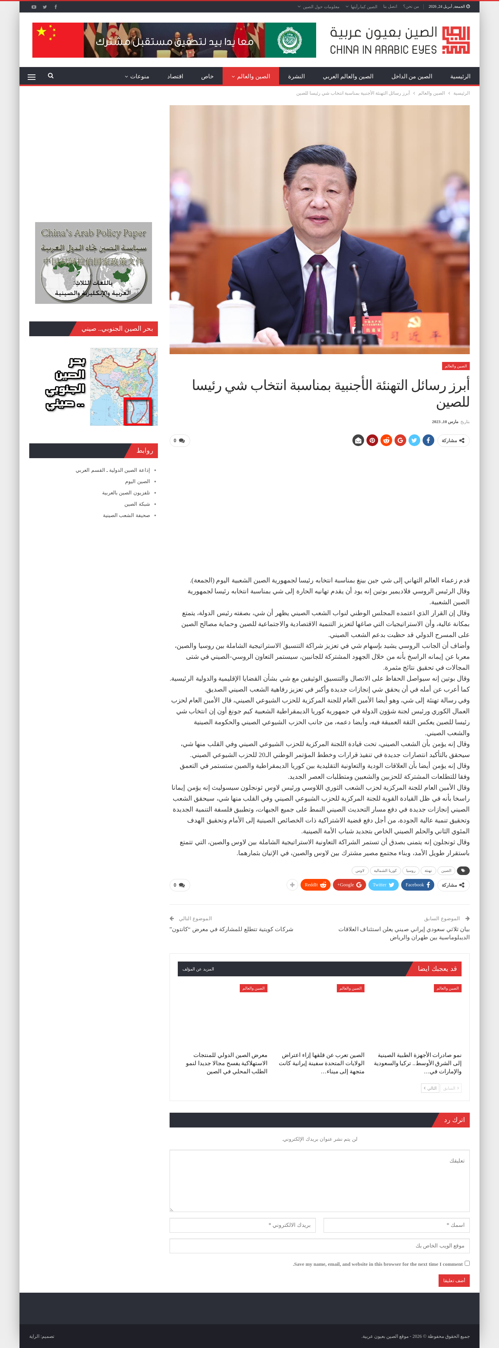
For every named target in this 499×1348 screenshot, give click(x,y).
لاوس (360, 870)
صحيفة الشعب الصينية (126, 515)
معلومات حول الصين (321, 6)
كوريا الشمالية (385, 870)
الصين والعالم (253, 76)
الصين (446, 870)
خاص (207, 76)
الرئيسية (460, 76)
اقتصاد (175, 76)
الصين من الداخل (412, 76)
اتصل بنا (390, 6)
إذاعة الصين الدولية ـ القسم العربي (113, 470)
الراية (34, 1336)
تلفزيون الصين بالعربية (126, 493)
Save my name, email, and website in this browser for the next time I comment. (378, 1263)
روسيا (411, 870)
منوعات (139, 76)
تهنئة (428, 870)
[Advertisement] (320, 508)
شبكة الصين (137, 504)
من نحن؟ (411, 6)
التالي (430, 1087)
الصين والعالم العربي (348, 76)
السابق (451, 1087)
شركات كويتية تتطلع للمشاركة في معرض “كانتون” (232, 929)
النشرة (296, 76)
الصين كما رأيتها (364, 6)
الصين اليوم (137, 481)
